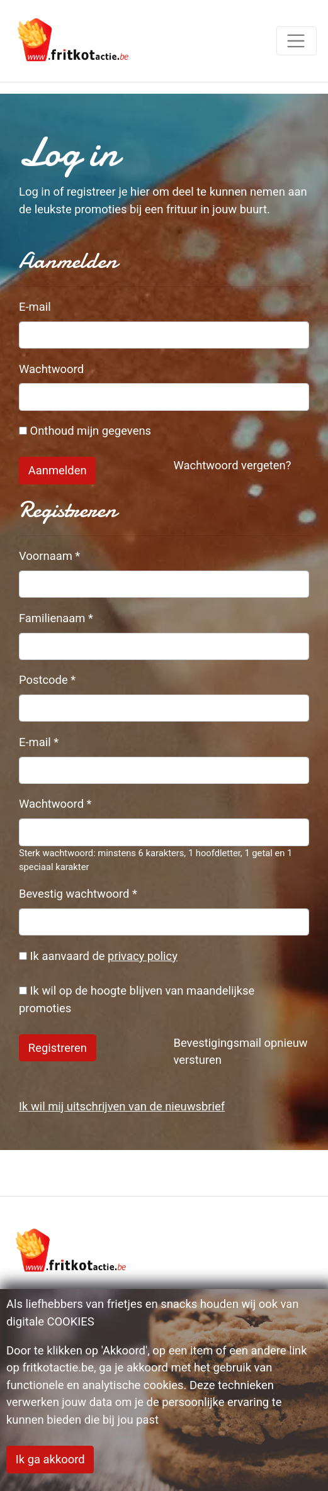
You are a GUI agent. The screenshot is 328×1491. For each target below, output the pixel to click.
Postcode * (47, 679)
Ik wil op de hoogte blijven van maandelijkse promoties (136, 999)
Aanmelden (57, 470)
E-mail (35, 306)
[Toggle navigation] (296, 40)
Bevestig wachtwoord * (78, 893)
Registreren (57, 1047)
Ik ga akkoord (50, 1459)
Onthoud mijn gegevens (85, 430)
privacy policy (143, 956)
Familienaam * (56, 618)
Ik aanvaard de (98, 956)
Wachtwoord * (55, 803)
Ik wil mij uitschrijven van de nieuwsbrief (122, 1106)
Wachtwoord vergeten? (232, 465)
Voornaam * (49, 555)
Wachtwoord (51, 369)
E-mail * (39, 742)
